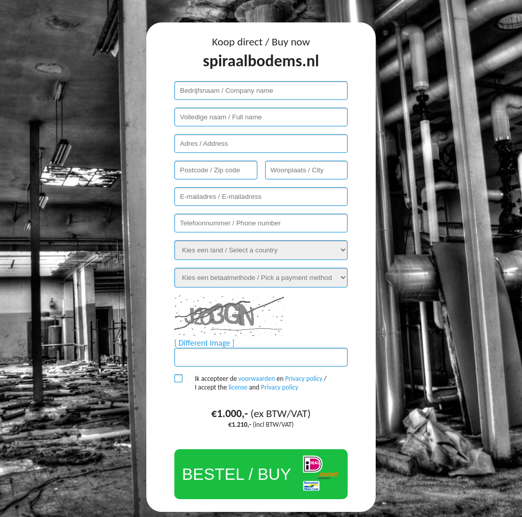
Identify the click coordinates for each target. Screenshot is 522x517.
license (237, 387)
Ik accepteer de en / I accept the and (261, 383)
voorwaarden (257, 378)
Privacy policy (303, 378)
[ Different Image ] (204, 343)
